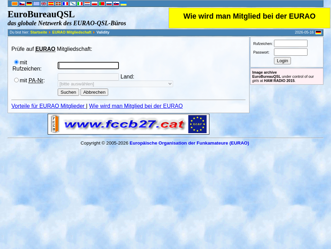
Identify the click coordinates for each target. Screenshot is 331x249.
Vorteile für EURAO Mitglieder (48, 106)
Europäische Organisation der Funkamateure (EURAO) (189, 143)
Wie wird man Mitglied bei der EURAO (249, 16)
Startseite (38, 32)
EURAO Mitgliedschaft (71, 32)
